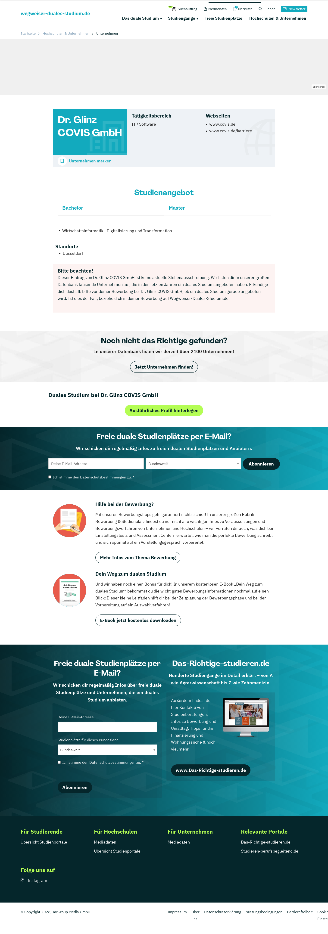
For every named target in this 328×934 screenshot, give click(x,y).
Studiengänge (181, 18)
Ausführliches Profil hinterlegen (164, 410)
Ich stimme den (91, 477)
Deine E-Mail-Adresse (107, 723)
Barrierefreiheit (300, 911)
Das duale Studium (140, 18)
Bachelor (72, 207)
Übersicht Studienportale (44, 842)
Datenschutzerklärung (222, 911)
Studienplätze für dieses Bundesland (107, 746)
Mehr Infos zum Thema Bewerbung (138, 557)
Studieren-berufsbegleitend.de (269, 851)
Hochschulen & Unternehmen (277, 18)
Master (177, 207)
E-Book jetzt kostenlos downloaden (138, 620)
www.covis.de (222, 124)
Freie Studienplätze (223, 18)
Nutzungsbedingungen (264, 911)
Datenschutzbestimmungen (103, 477)
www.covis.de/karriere (230, 130)
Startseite (28, 33)
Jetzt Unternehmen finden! (164, 367)
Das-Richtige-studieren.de (266, 842)
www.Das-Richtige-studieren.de (211, 770)
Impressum (177, 911)
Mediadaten (105, 842)
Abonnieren (261, 464)
